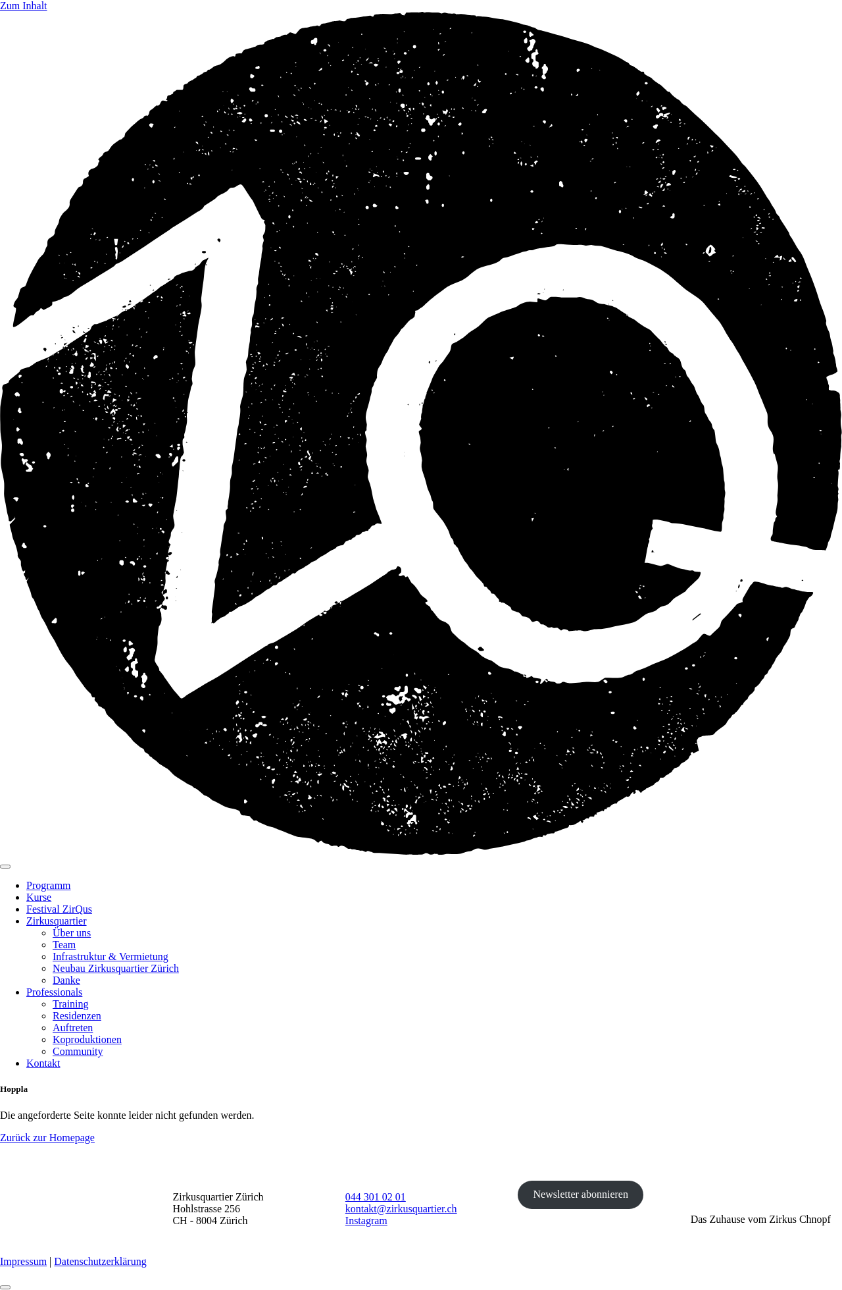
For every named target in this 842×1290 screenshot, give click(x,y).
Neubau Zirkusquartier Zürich (116, 968)
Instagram (366, 1220)
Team (64, 944)
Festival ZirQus (59, 909)
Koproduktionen (87, 1039)
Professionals (54, 992)
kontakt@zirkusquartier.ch (401, 1208)
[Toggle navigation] (5, 867)
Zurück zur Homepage (47, 1137)
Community (78, 1051)
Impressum (23, 1261)
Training (71, 1003)
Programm (48, 885)
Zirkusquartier (56, 921)
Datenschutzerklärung (100, 1261)
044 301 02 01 (375, 1196)
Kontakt (43, 1063)
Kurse (38, 897)
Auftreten (73, 1027)
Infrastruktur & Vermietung (110, 956)
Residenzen (77, 1015)
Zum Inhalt (23, 5)
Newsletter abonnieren (580, 1194)
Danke (66, 980)
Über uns (72, 932)
